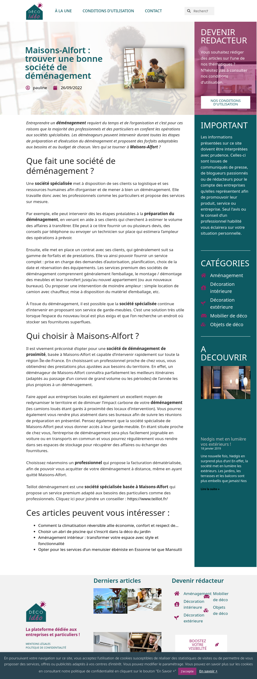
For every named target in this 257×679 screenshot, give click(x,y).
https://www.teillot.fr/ (147, 498)
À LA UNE (63, 10)
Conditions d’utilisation (108, 10)
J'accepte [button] (187, 671)
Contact (153, 10)
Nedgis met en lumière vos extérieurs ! (223, 441)
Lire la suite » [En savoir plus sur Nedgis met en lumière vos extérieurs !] (210, 489)
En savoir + (208, 671)
